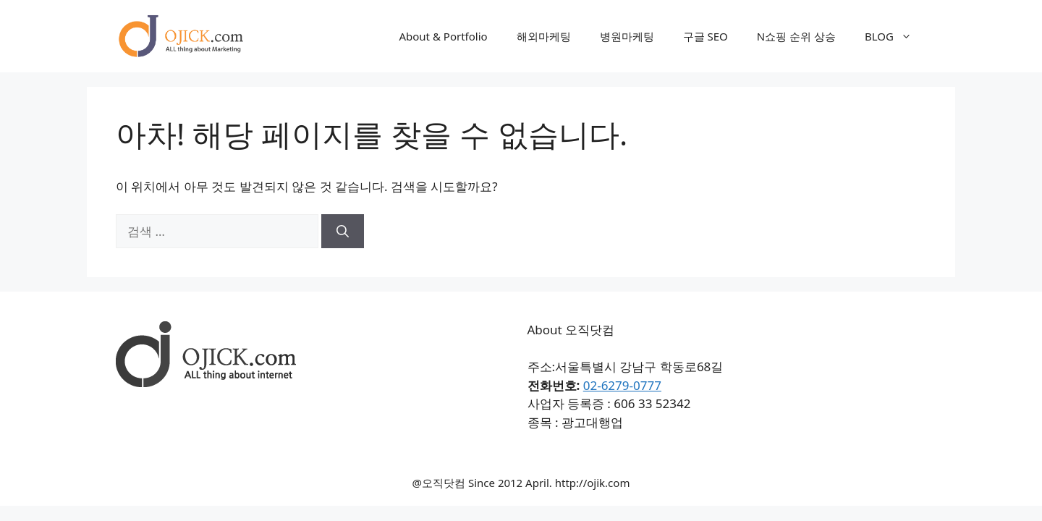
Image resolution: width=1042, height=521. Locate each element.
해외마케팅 (544, 36)
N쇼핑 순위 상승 (796, 36)
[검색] (342, 231)
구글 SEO (705, 36)
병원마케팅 (627, 36)
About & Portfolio (443, 36)
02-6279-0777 (622, 385)
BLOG (895, 36)
